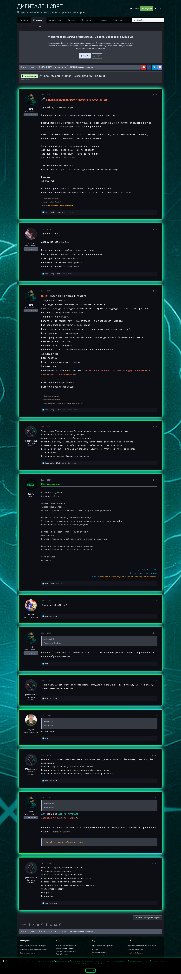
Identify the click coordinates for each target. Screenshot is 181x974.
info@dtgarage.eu (138, 953)
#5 (156, 480)
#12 (156, 864)
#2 (156, 229)
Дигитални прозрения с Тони (66, 951)
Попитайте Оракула (62, 954)
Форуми (40, 20)
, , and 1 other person (61, 410)
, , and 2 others (59, 212)
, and (54, 584)
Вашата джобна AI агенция (65, 948)
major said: (48, 804)
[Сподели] (153, 95)
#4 (156, 427)
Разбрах (90, 970)
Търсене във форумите (36, 26)
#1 (156, 95)
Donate (121, 20)
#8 (156, 681)
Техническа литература (100, 955)
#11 (156, 798)
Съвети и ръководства (99, 952)
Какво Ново (56, 20)
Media (73, 20)
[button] (45, 20)
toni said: (47, 721)
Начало (26, 20)
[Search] (161, 8)
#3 (156, 291)
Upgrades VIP (106, 20)
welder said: (48, 639)
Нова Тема (22, 26)
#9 (156, 716)
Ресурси (88, 20)
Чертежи (95, 949)
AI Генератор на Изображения (66, 945)
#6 (156, 601)
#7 (156, 633)
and (51, 616)
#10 (156, 755)
